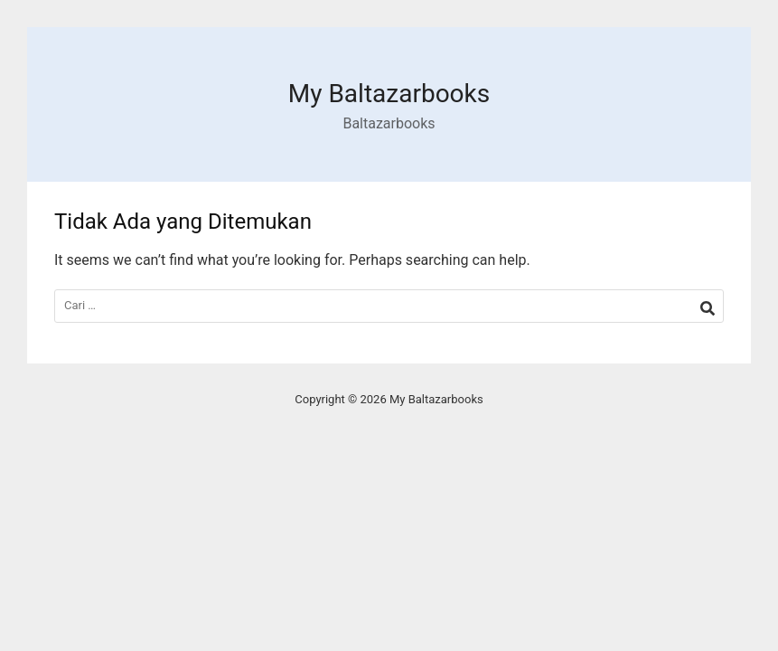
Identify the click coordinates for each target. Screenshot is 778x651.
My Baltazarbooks (389, 93)
